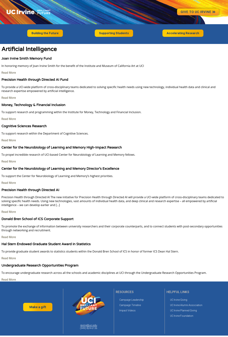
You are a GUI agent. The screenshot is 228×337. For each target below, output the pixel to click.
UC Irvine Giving (178, 299)
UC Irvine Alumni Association (186, 305)
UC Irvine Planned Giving (183, 310)
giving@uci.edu (88, 325)
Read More (8, 73)
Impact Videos (127, 310)
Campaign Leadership (131, 299)
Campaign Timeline (130, 305)
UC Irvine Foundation (181, 315)
